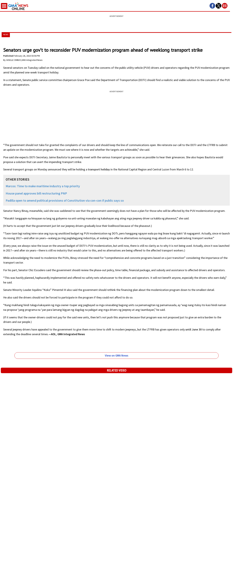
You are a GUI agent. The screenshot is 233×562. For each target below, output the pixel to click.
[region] (116, 22)
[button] (212, 6)
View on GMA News (116, 355)
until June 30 (193, 329)
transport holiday (99, 169)
